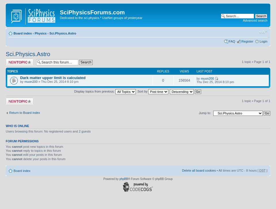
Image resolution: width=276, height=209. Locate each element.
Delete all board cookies (199, 170)
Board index (23, 33)
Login (263, 41)
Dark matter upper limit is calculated (52, 78)
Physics (41, 33)
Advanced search (255, 20)
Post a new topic (19, 62)
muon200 (31, 81)
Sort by (153, 91)
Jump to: (205, 113)
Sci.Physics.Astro (63, 33)
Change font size (263, 32)
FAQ (232, 41)
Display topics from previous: (105, 91)
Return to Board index (24, 112)
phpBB (123, 179)
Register (247, 41)
